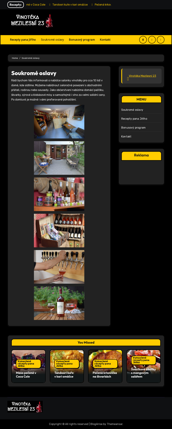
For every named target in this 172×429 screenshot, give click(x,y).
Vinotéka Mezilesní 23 (142, 75)
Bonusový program (82, 40)
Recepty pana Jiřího (23, 40)
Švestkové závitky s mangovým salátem (143, 372)
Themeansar (114, 424)
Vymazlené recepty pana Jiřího (26, 363)
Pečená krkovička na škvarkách (105, 374)
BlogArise (96, 424)
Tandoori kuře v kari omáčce (64, 374)
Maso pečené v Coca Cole (26, 374)
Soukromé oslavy (52, 40)
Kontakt (105, 40)
